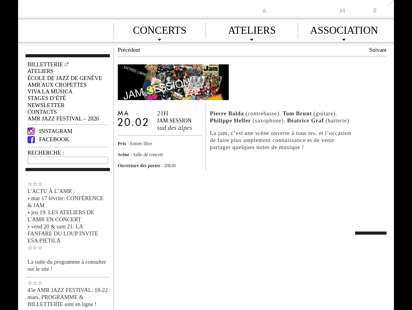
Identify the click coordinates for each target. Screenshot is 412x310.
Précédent (129, 50)
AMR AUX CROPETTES (57, 85)
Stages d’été (46, 98)
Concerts (159, 29)
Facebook (48, 139)
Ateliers (252, 29)
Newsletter (45, 105)
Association (344, 29)
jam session (174, 121)
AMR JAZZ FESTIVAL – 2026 (63, 118)
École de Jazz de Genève (64, 78)
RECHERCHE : (45, 153)
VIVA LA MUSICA (50, 91)
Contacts (42, 112)
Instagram (49, 131)
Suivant (377, 50)
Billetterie (45, 64)
